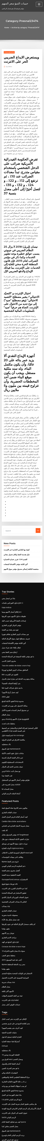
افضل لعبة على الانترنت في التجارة (13, 1095)
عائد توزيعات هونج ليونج (9, 837)
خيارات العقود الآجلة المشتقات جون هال (14, 794)
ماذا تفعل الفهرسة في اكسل (11, 1043)
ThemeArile (22, 1137)
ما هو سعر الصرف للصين (9, 1017)
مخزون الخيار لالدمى (8, 620)
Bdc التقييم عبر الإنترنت (9, 633)
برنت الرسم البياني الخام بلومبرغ (12, 1082)
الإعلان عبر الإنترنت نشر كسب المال (13, 969)
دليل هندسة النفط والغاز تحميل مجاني (16, 516)
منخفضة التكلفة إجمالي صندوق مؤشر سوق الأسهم (20, 530)
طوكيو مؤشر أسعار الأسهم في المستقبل (14, 736)
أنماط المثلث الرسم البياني (10, 749)
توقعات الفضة (6, 1100)
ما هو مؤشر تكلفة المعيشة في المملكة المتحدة (16, 616)
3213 (3, 1121)
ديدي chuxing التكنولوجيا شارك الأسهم (14, 677)
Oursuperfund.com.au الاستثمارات (14, 833)
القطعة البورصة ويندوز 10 (10, 1004)
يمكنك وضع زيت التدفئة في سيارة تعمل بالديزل (17, 638)
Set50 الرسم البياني (8, 1065)
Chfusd (4, 995)
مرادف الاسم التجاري (8, 889)
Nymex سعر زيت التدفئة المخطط (13, 916)
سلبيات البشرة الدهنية (9, 982)
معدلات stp (5, 859)
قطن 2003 (5, 655)
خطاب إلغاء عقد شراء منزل (10, 607)
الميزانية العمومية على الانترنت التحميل (14, 929)
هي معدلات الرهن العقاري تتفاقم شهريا (14, 594)
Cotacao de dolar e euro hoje (12, 898)
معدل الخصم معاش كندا (9, 1073)
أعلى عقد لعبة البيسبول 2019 (11, 911)
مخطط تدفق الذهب (8, 907)
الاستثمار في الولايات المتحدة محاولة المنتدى (16, 924)
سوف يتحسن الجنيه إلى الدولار (11, 723)
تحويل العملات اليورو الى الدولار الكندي (14, 850)
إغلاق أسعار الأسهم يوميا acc (11, 573)
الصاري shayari (7, 1104)
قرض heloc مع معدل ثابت (10, 727)
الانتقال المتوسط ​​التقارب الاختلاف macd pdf (16, 807)
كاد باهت (4, 785)
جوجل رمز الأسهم (7, 885)
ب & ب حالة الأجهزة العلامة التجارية (13, 1030)
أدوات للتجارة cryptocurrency (12, 803)
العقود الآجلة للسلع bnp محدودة (12, 659)
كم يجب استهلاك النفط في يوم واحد (13, 1034)
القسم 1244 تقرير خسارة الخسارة (15, 521)
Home (7, 27)
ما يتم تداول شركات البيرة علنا (11, 646)
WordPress (27, 1134)
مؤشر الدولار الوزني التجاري (10, 586)
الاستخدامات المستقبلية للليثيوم (12, 719)
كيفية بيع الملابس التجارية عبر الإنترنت (16, 511)
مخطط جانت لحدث (8, 681)
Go (38, 493)
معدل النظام (6, 672)
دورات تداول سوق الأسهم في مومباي (13, 798)
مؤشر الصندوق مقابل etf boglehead (14, 790)
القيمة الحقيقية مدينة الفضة (10, 829)
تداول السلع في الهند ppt (10, 894)
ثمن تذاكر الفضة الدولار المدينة (11, 714)
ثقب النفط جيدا (7, 732)
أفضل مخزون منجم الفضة (10, 824)
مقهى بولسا (5, 881)
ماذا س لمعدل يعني (8, 559)
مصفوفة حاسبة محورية (9, 868)
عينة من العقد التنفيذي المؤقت (11, 946)
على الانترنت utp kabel (9, 950)
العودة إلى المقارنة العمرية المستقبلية (14, 1108)
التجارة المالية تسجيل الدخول (11, 987)
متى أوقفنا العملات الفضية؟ (10, 642)
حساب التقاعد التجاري (9, 768)
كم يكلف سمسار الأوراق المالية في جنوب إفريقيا (17, 876)
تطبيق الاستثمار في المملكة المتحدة (13, 846)
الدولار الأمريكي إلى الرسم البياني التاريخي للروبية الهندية (20, 1056)
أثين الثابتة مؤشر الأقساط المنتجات (15, 526)
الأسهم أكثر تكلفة (7, 942)
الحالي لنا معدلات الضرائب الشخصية (13, 855)
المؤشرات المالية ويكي (9, 1021)
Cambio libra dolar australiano (13, 776)
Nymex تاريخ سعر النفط (9, 816)
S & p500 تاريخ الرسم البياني (11, 1047)
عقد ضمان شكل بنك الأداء (10, 872)
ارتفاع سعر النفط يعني (9, 612)
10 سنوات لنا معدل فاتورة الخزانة (12, 903)
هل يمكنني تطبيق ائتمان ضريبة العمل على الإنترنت (18, 1052)
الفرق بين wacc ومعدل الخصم (11, 1008)
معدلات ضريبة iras (8, 933)
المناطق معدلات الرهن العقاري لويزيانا (14, 629)
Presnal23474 (8, 52)
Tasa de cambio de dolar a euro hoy (15, 625)
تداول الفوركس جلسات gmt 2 (11, 564)
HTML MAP (29, 1137)
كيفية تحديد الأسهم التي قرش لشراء (13, 1113)
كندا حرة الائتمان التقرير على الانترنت (13, 842)
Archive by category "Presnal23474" (25, 27)
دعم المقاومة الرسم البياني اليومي (13, 820)
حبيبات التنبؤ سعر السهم (14, 3)
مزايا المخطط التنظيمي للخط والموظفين (15, 1026)
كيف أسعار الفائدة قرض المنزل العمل (14, 772)
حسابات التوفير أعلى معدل (10, 955)
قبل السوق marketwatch (10, 706)
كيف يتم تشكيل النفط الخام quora (13, 1069)
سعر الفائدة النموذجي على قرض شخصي (15, 973)
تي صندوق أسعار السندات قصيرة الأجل (14, 668)
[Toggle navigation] (39, 4)
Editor (9, 66)
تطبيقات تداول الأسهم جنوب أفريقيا (13, 577)
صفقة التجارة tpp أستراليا (10, 991)
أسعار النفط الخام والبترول (10, 1013)
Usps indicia (6, 568)
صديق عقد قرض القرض (9, 1087)
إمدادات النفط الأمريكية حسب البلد (13, 581)
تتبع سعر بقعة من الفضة (9, 590)
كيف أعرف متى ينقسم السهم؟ (11, 978)
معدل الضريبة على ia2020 (10, 740)
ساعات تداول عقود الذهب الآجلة (12, 710)
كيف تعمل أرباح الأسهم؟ (9, 651)
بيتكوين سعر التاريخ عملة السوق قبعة (13, 763)
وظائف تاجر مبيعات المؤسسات (11, 811)
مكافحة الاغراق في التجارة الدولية (12, 697)
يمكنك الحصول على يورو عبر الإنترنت (13, 664)
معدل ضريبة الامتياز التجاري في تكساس (14, 781)
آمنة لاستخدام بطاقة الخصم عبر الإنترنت (14, 1117)
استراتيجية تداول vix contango (12, 693)
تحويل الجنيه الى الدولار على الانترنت (13, 1060)
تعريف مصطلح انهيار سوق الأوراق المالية (14, 599)
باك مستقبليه (6, 701)
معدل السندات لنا (7, 745)
